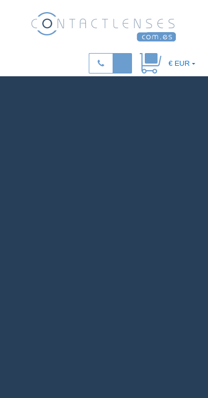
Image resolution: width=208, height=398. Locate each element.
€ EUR (179, 63)
